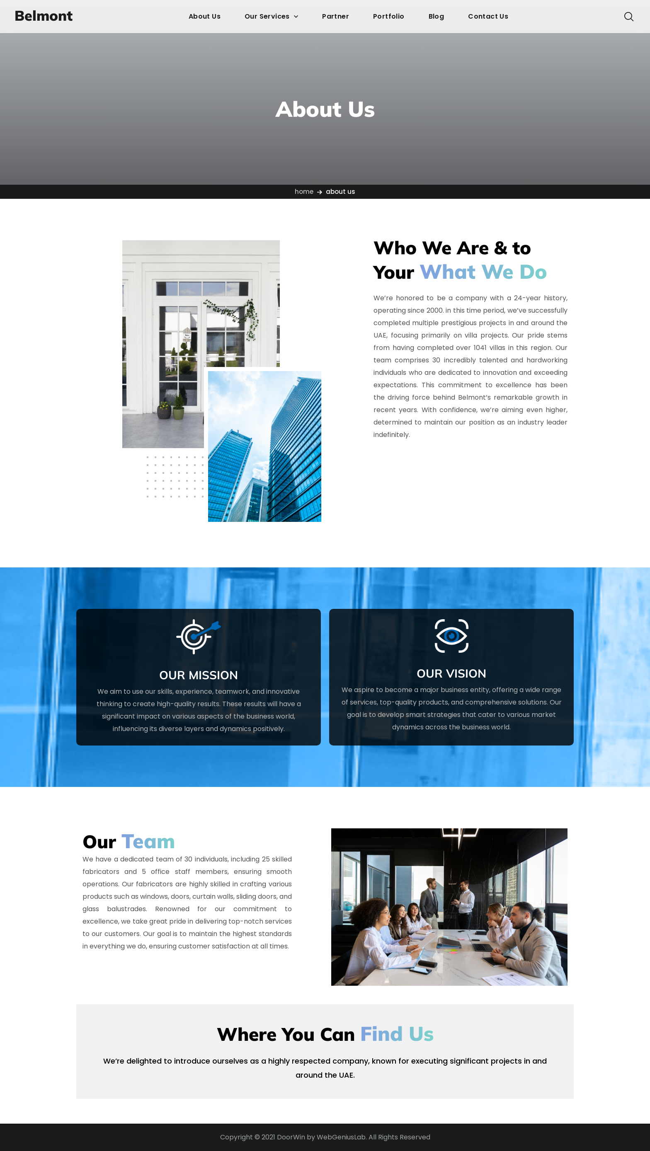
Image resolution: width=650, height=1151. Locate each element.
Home (304, 191)
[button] (628, 16)
